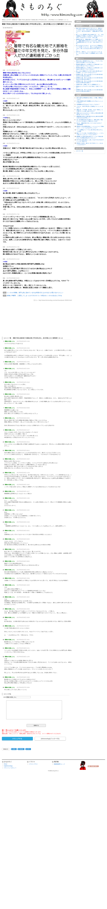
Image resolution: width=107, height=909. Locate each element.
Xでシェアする (17, 738)
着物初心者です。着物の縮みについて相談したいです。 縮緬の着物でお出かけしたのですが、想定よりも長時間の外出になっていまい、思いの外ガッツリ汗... (89, 41)
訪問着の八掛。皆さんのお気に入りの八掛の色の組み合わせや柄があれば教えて (89, 75)
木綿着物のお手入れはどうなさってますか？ (88, 104)
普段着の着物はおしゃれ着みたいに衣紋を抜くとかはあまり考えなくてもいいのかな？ (89, 65)
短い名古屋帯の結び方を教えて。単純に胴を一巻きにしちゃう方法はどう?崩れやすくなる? (90, 120)
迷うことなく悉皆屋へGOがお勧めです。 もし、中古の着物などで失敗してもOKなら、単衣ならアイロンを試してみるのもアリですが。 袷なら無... (90, 36)
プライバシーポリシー (10, 768)
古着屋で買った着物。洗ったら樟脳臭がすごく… (88, 84)
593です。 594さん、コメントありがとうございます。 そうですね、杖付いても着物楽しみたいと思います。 (89, 53)
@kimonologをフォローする (50, 738)
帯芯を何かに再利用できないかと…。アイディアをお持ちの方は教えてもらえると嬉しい (89, 61)
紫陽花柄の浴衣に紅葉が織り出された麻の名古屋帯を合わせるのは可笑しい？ (90, 117)
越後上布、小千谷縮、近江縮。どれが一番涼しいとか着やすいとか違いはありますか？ (90, 110)
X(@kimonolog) (8, 766)
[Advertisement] (37, 317)
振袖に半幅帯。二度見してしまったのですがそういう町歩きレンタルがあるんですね (34, 295)
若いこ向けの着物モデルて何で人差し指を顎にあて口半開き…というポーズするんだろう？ (89, 71)
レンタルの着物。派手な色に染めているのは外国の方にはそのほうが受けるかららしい (35, 292)
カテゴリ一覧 (79, 151)
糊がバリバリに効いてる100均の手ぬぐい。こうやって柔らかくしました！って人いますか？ (90, 133)
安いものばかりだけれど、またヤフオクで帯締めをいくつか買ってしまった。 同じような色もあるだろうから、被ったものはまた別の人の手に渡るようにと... (89, 48)
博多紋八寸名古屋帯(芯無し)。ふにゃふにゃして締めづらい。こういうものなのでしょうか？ (90, 127)
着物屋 (21, 749)
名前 (4, 697)
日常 (28, 749)
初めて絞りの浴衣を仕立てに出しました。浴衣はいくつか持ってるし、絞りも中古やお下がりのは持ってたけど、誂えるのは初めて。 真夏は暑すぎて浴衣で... (89, 30)
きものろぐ (55, 770)
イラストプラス (33, 764)
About (5, 764)
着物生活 (5, 749)
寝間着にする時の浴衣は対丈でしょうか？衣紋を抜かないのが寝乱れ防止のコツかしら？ (90, 137)
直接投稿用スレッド (59, 764)
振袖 (14, 749)
